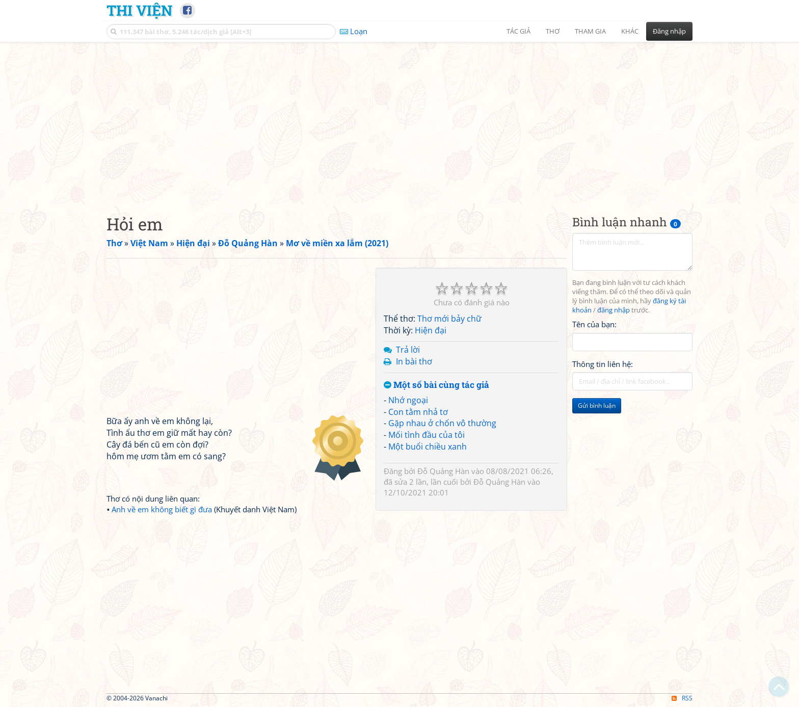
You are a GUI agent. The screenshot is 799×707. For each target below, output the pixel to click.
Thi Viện (139, 10)
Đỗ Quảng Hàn (443, 471)
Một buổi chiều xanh (427, 446)
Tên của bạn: (594, 324)
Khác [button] (629, 31)
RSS (682, 698)
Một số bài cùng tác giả (436, 385)
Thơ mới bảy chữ (449, 318)
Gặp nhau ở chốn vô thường (442, 423)
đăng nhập (613, 310)
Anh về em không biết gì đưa (162, 509)
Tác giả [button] (518, 31)
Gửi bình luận (597, 405)
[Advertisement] (399, 119)
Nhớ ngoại (408, 400)
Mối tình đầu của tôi (426, 434)
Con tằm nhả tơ (418, 411)
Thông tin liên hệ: (602, 364)
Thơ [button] (553, 31)
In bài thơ (414, 361)
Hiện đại (430, 330)
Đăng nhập (669, 31)
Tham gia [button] (590, 31)
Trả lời (408, 349)
